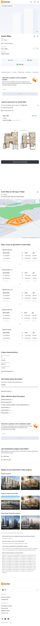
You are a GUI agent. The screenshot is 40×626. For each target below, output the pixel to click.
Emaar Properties (5, 53)
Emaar (5, 407)
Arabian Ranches (20, 196)
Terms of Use (4, 613)
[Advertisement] (20, 177)
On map (14, 72)
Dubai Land (13, 196)
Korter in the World (5, 597)
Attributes (28, 72)
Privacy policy (4, 608)
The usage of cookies (6, 606)
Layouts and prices (6, 72)
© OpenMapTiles (25, 237)
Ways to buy (21, 72)
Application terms (5, 610)
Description (35, 72)
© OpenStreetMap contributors (34, 237)
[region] (20, 218)
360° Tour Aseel (6, 402)
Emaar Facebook (6, 410)
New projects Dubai (5, 196)
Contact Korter (4, 599)
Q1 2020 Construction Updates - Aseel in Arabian (15, 405)
